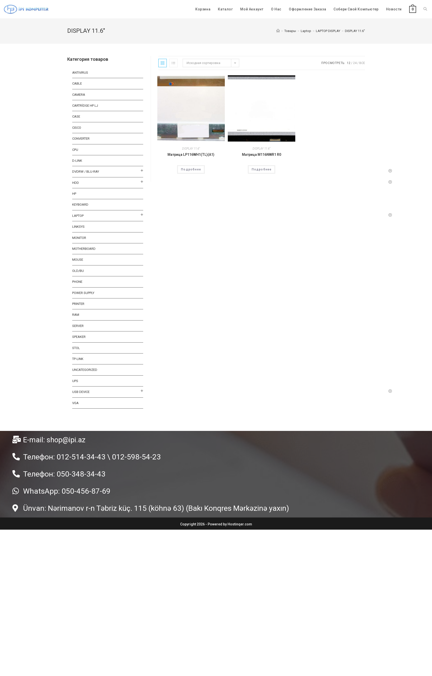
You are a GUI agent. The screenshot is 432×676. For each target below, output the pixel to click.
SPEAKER (79, 337)
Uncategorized (84, 370)
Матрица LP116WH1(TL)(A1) (190, 155)
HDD (75, 183)
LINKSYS (78, 226)
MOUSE (77, 259)
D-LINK (77, 160)
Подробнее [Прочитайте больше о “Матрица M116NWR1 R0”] (262, 169)
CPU (75, 150)
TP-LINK (77, 359)
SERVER (78, 326)
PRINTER (78, 304)
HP (74, 193)
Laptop (78, 216)
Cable (77, 83)
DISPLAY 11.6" (191, 148)
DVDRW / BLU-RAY (85, 171)
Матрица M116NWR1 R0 (261, 155)
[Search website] (425, 9)
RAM (75, 315)
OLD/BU (78, 271)
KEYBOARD (80, 204)
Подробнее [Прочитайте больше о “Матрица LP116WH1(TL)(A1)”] (191, 169)
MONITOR (79, 238)
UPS (75, 381)
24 (355, 63)
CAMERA (78, 95)
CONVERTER (81, 138)
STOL (76, 348)
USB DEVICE (81, 392)
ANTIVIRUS (80, 72)
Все (362, 63)
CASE (76, 116)
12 (348, 63)
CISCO (76, 127)
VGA (75, 403)
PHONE (77, 282)
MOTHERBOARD (84, 249)
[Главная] (278, 31)
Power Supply (83, 293)
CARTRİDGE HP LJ (85, 105)
